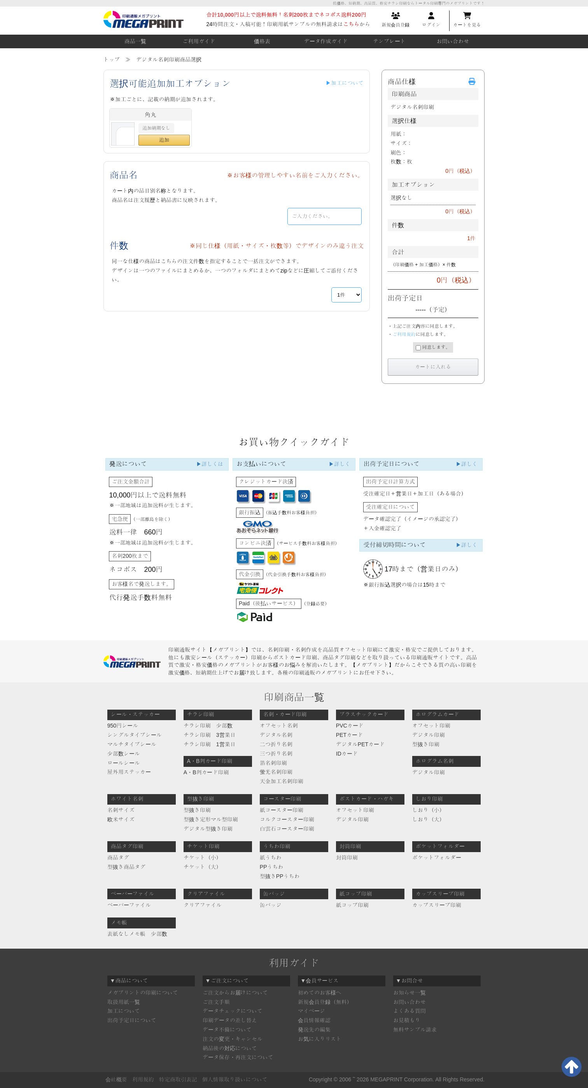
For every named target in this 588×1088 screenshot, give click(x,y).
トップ (111, 59)
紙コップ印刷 (352, 905)
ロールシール (123, 763)
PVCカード (350, 725)
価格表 (262, 41)
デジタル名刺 (276, 735)
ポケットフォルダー (436, 857)
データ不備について (227, 1029)
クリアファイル (203, 905)
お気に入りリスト (319, 1039)
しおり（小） (428, 810)
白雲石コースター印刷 (287, 829)
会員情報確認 (314, 1020)
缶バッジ (271, 905)
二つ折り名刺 (276, 744)
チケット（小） (203, 857)
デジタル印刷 (428, 735)
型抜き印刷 (425, 744)
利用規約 (143, 1079)
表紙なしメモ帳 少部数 (137, 934)
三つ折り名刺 (276, 754)
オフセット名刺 (279, 725)
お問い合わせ (452, 41)
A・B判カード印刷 (206, 772)
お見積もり (406, 1020)
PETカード (349, 735)
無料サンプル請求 (415, 1029)
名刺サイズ (121, 810)
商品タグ (118, 857)
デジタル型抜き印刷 (208, 829)
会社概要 (116, 1079)
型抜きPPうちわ (280, 876)
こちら (351, 24)
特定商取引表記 (178, 1079)
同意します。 (433, 347)
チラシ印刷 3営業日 (210, 735)
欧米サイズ (121, 819)
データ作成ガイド (326, 41)
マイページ (311, 1011)
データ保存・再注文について (238, 1057)
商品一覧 (135, 41)
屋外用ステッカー (129, 772)
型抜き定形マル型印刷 (211, 819)
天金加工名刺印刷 (281, 781)
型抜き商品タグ (126, 867)
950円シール (122, 725)
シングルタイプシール (134, 735)
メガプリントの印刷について (142, 993)
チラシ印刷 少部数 (208, 725)
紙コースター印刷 (281, 810)
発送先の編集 (314, 1029)
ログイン (431, 19)
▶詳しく (339, 464)
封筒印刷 (347, 857)
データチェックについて (232, 1011)
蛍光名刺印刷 (276, 772)
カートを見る (467, 19)
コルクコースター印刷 (287, 819)
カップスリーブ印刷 (436, 905)
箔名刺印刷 (273, 763)
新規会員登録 (396, 19)
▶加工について (345, 83)
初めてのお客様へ (319, 993)
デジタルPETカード (360, 744)
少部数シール (123, 754)
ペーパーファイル (129, 905)
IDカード (347, 754)
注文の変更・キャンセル (232, 1039)
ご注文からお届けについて (235, 993)
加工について (123, 1011)
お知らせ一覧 (409, 993)
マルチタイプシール (131, 744)
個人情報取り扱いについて (235, 1079)
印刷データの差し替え (230, 1020)
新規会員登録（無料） (325, 1002)
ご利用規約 (404, 334)
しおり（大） (428, 819)
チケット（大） (203, 867)
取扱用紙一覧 (123, 1002)
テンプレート (389, 41)
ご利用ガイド (198, 41)
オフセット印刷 (431, 725)
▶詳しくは (209, 464)
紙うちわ (271, 857)
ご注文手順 (216, 1002)
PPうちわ (272, 867)
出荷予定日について (131, 1020)
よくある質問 (409, 1011)
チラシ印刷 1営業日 (210, 744)
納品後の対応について (230, 1048)
